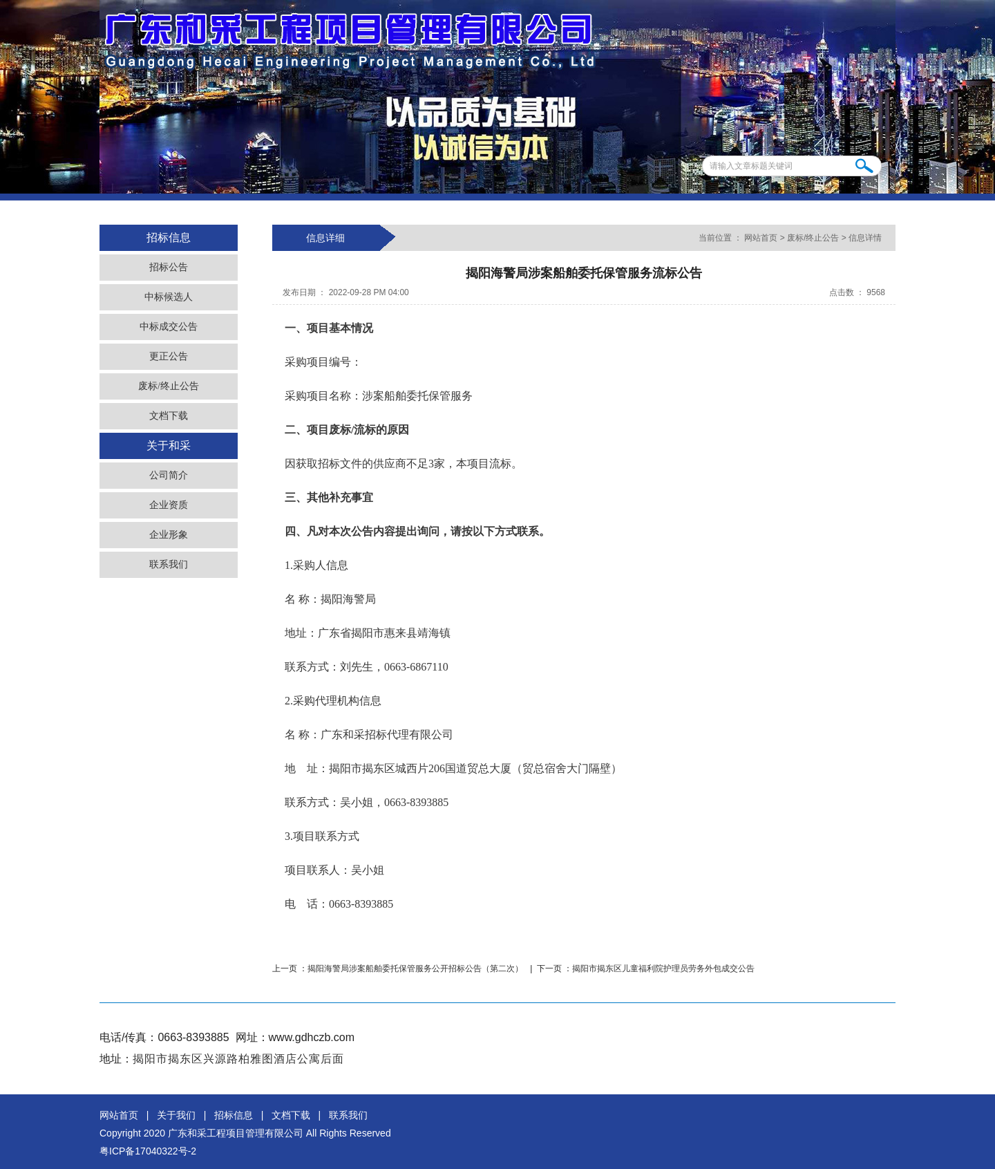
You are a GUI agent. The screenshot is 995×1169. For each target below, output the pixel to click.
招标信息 (233, 1115)
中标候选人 (168, 297)
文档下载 (168, 416)
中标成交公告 (169, 326)
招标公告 (168, 267)
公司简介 (168, 475)
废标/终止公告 (168, 386)
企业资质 (168, 505)
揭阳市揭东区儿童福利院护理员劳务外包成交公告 (663, 968)
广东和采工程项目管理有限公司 (235, 1133)
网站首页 (761, 238)
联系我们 (168, 564)
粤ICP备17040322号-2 (148, 1151)
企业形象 (168, 535)
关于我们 (176, 1115)
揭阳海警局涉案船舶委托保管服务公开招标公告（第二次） (416, 968)
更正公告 (168, 356)
